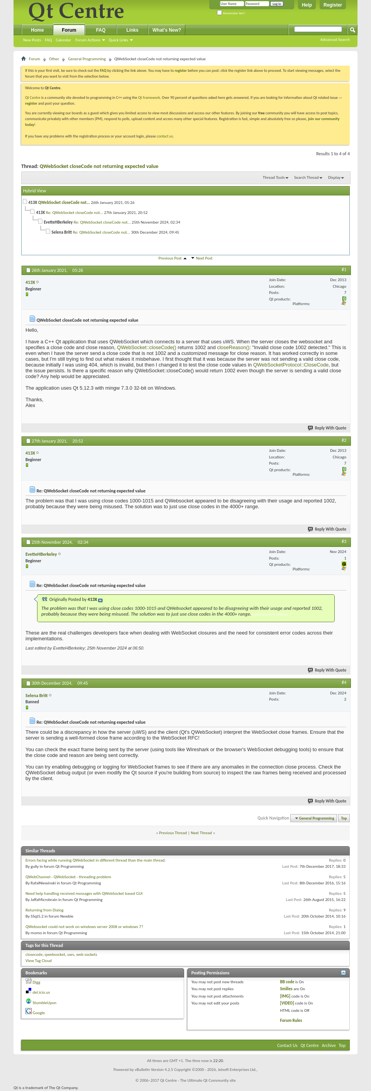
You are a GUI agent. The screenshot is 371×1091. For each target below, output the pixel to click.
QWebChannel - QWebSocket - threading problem (68, 876)
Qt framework (149, 97)
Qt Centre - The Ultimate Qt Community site (198, 1080)
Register (333, 5)
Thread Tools (274, 177)
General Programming (87, 58)
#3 (344, 541)
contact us (165, 136)
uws (70, 954)
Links (132, 30)
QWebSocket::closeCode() (145, 347)
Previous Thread (173, 832)
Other (54, 58)
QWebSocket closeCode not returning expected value (99, 166)
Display (334, 177)
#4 (344, 682)
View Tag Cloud (38, 960)
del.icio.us (41, 992)
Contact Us (287, 1045)
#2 (344, 440)
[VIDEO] (287, 1003)
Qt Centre (33, 97)
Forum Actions (87, 39)
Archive (329, 1045)
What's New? (166, 30)
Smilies (286, 988)
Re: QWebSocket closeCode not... (74, 212)
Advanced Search (335, 39)
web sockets (86, 954)
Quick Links (118, 39)
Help (307, 5)
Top (344, 818)
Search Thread (306, 177)
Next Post (204, 258)
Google (39, 1012)
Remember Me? (231, 13)
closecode (33, 954)
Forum (69, 30)
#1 (344, 269)
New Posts (32, 39)
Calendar (63, 39)
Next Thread (201, 832)
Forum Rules (291, 1020)
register (31, 103)
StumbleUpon (45, 1002)
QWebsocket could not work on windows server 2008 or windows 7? (84, 926)
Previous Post (170, 258)
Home (37, 30)
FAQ (48, 39)
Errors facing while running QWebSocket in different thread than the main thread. (95, 860)
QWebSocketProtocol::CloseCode (291, 365)
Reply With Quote (327, 428)
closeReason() (233, 347)
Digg (37, 982)
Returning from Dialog (44, 910)
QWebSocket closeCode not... (64, 202)
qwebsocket (55, 954)
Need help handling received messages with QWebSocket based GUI (83, 893)
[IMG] (285, 996)
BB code (287, 981)
